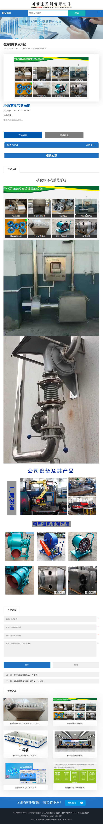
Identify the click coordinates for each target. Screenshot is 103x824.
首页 (17, 48)
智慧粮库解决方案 (39, 48)
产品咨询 (22, 135)
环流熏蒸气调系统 (75, 723)
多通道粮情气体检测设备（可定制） (29, 681)
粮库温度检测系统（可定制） (26, 675)
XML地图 (58, 816)
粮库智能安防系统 (75, 755)
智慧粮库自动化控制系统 (25, 787)
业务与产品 (26, 48)
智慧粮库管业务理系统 (75, 787)
